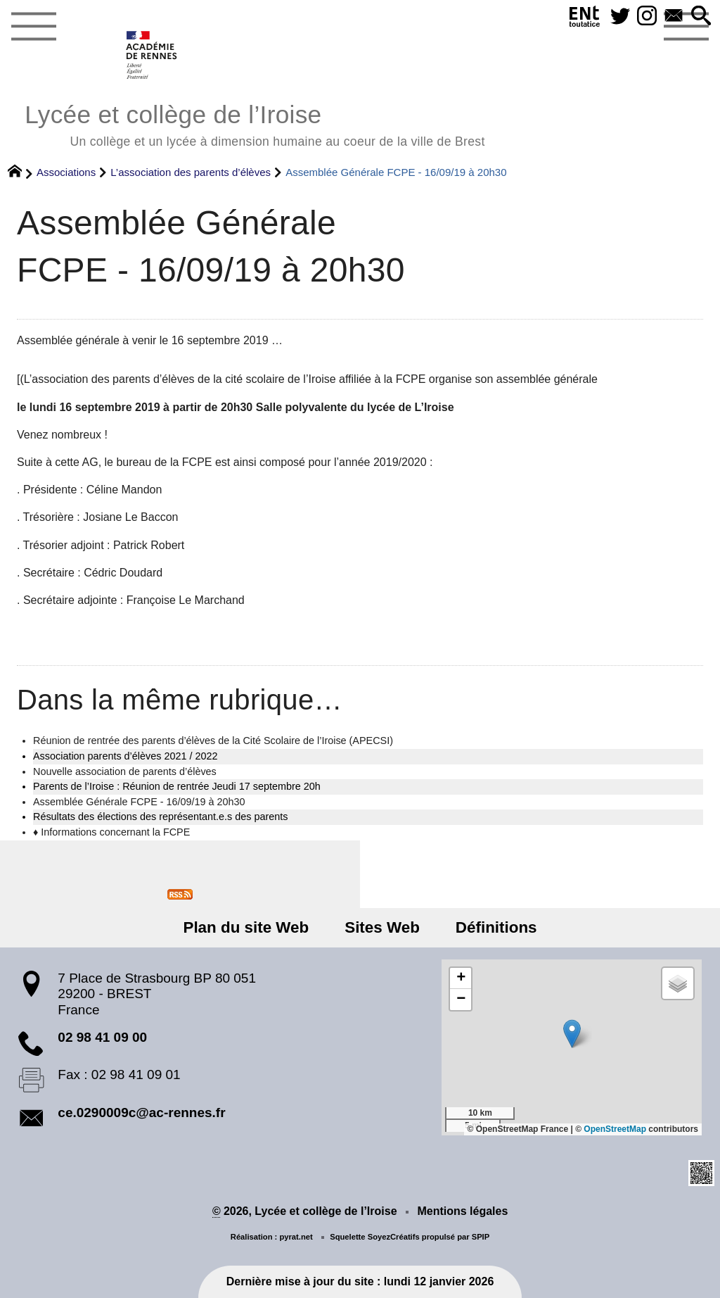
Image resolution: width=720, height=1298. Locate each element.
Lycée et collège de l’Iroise (254, 123)
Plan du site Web (246, 927)
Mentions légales (462, 1211)
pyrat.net (295, 1237)
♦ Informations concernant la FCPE (111, 832)
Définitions (496, 927)
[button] (701, 16)
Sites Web (382, 927)
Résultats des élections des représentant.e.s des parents (160, 816)
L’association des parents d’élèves (190, 172)
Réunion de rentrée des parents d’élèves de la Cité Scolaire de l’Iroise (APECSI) (213, 740)
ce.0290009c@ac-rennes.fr (141, 1112)
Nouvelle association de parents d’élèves (125, 771)
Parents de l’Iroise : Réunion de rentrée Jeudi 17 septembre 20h (177, 786)
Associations (66, 172)
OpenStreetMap (615, 1129)
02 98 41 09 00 (102, 1037)
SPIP (481, 1237)
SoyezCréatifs (394, 1237)
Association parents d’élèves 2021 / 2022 (125, 756)
